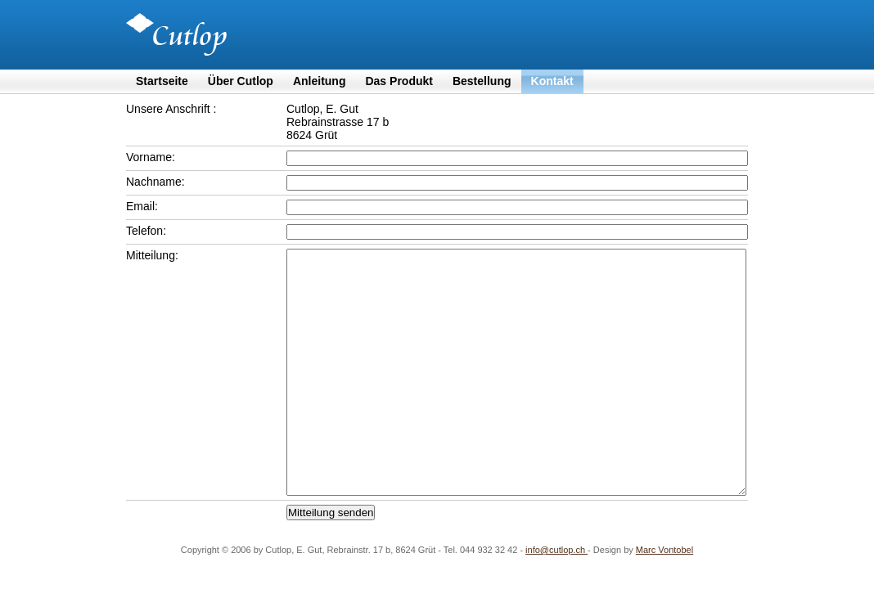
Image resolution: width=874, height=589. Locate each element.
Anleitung (319, 81)
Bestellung (482, 81)
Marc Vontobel (664, 550)
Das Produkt (398, 81)
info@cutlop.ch (556, 550)
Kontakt (552, 81)
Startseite (162, 81)
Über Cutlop (240, 81)
